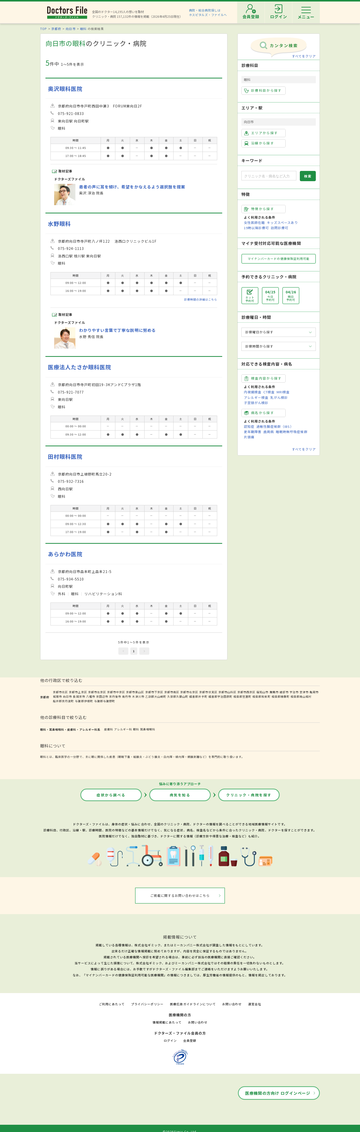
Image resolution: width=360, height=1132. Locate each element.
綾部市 (284, 692)
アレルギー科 (123, 729)
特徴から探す (259, 208)
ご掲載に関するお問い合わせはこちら (180, 895)
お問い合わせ (232, 1004)
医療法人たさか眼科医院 (79, 367)
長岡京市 (79, 696)
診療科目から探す (263, 90)
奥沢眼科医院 (65, 88)
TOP (43, 28)
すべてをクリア (304, 56)
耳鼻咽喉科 (147, 729)
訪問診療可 (279, 227)
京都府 (56, 28)
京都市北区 (60, 692)
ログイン (170, 1040)
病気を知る (180, 794)
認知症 (249, 426)
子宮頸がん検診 (256, 402)
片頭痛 (249, 437)
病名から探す (259, 412)
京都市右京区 (189, 692)
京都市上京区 (78, 692)
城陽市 (57, 696)
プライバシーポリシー (147, 1004)
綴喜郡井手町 (198, 696)
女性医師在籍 (254, 222)
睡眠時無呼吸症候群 (291, 431)
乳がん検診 (279, 397)
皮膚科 (108, 729)
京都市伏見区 (208, 692)
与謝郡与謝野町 (104, 701)
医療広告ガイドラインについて (193, 1004)
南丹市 (126, 696)
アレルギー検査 (256, 397)
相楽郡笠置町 (242, 696)
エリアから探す (261, 132)
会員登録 (189, 1040)
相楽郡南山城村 (301, 696)
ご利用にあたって (112, 1004)
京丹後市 (115, 696)
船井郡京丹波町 (63, 701)
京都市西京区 (246, 692)
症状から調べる (111, 794)
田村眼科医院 (65, 456)
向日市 (70, 28)
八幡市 (90, 696)
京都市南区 (171, 692)
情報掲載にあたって (167, 1022)
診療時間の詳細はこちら (200, 299)
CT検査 (269, 392)
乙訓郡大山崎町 (155, 696)
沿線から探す (259, 143)
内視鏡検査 (252, 392)
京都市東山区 (135, 692)
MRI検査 (283, 392)
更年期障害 (252, 431)
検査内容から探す (263, 378)
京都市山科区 (227, 692)
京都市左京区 (97, 692)
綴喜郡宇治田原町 (220, 696)
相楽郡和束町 (261, 696)
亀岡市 (314, 692)
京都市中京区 (116, 692)
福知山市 (262, 692)
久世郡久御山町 (177, 696)
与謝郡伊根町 (84, 701)
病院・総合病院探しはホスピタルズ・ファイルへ (208, 12)
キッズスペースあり (282, 222)
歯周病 (268, 431)
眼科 (83, 28)
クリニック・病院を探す (249, 794)
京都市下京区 (154, 692)
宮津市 (304, 692)
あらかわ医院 (65, 554)
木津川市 (138, 696)
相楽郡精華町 (281, 696)
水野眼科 (59, 223)
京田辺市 (102, 696)
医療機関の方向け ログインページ (277, 1093)
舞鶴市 (274, 692)
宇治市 (294, 692)
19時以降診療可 (256, 227)
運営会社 (254, 1004)
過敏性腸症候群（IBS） (274, 426)
